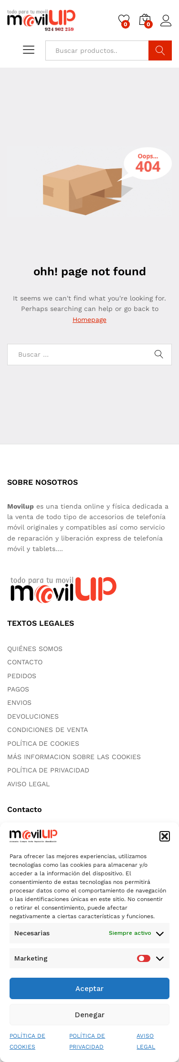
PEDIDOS (21, 676)
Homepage (89, 319)
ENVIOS (19, 702)
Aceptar (89, 988)
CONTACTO (24, 662)
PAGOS (18, 689)
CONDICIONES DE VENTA (47, 729)
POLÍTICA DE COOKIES (43, 743)
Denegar (90, 1015)
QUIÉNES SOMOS (35, 648)
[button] (164, 836)
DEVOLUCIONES (33, 716)
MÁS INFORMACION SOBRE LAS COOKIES (74, 757)
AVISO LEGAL (28, 784)
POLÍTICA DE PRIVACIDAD (48, 770)
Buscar (160, 50)
